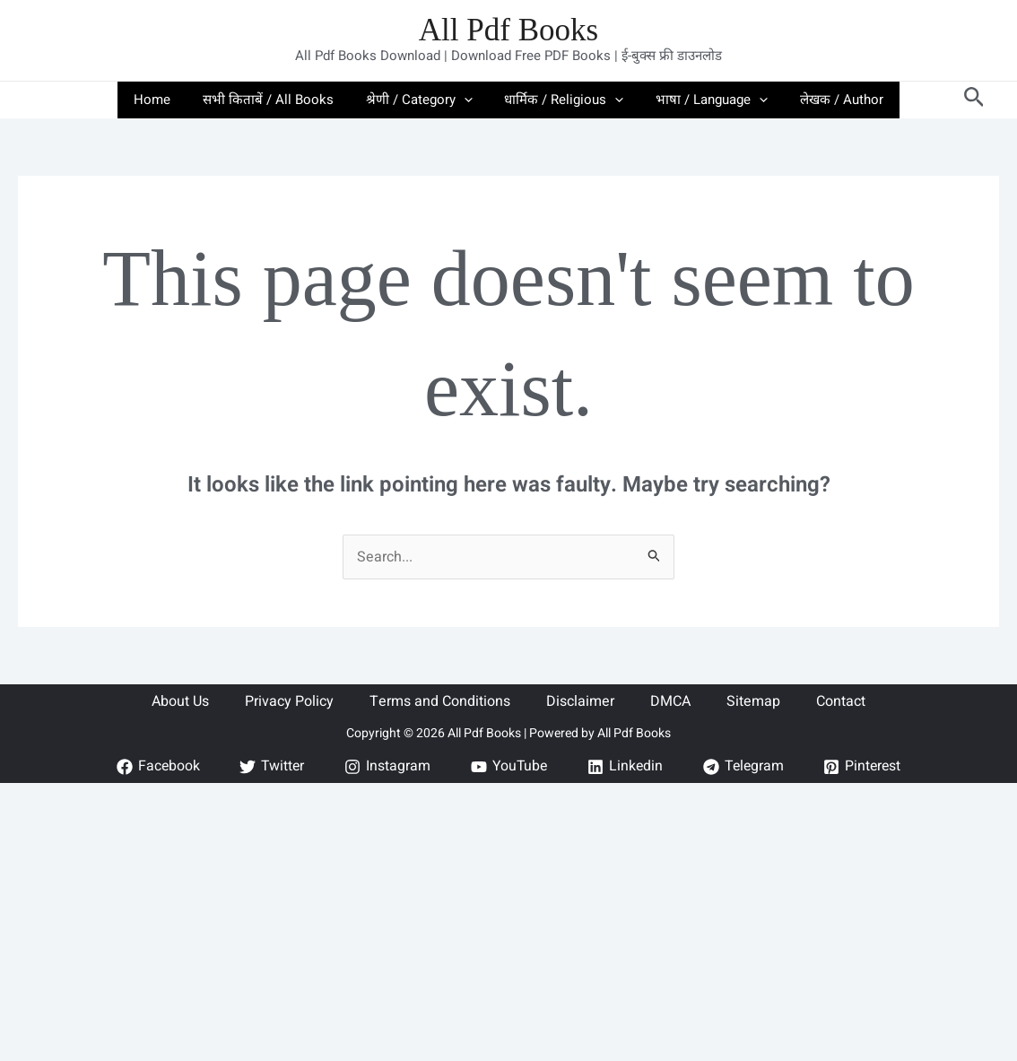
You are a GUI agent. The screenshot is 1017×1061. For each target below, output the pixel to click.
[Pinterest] (866, 767)
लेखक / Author (829, 99)
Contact (840, 701)
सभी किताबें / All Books (276, 99)
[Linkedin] (625, 767)
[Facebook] (154, 767)
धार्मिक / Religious (562, 100)
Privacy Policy (289, 701)
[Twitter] (269, 767)
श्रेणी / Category (422, 100)
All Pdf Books (508, 30)
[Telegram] (745, 767)
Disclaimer (580, 701)
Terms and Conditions (439, 701)
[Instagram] (385, 767)
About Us (180, 701)
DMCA (670, 701)
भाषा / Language (704, 100)
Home (165, 99)
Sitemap (753, 701)
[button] (466, 100)
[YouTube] (507, 767)
